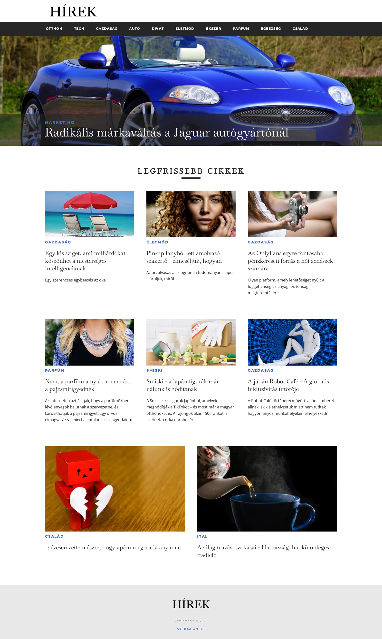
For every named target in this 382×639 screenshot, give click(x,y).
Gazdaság (58, 242)
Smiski (154, 370)
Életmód (157, 242)
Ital (202, 536)
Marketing (60, 122)
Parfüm (55, 370)
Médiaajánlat (191, 629)
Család (54, 536)
